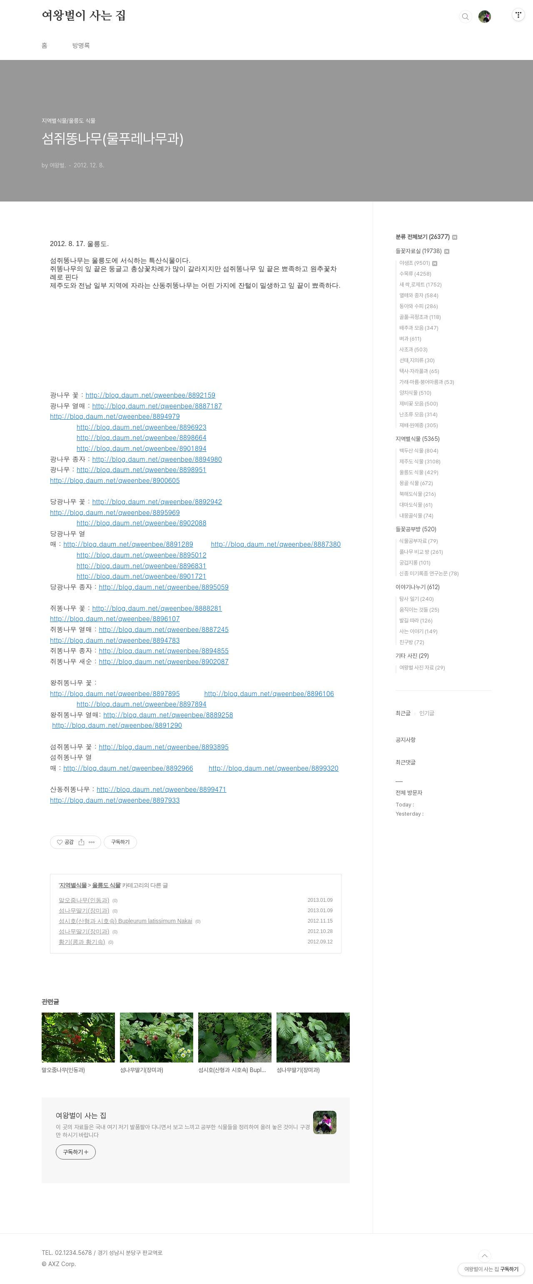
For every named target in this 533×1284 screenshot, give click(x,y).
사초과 (413, 349)
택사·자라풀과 (419, 371)
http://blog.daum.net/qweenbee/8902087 (164, 661)
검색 (465, 16)
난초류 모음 (418, 414)
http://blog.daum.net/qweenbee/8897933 (115, 800)
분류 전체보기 (426, 237)
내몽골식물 (416, 516)
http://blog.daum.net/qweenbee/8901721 (142, 576)
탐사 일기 (416, 599)
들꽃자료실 (422, 251)
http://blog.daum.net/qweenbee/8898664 (142, 437)
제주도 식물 (420, 461)
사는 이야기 (418, 631)
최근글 (403, 713)
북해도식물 (417, 494)
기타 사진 (412, 655)
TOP (484, 1256)
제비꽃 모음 (418, 404)
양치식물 (415, 393)
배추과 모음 (418, 328)
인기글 (426, 713)
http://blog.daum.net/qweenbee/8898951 (142, 469)
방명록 (81, 46)
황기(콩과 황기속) (82, 941)
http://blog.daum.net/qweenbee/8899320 (274, 768)
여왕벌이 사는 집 (84, 16)
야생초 (418, 263)
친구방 (411, 642)
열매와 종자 (418, 295)
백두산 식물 (418, 451)
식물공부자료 (418, 541)
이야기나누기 (418, 587)
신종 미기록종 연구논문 (429, 573)
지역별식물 (73, 885)
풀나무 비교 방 (421, 552)
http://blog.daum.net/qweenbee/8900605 (115, 480)
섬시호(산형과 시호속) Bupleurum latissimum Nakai (125, 921)
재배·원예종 (418, 425)
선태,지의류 (417, 360)
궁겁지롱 (415, 563)
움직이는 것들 (419, 610)
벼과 (410, 339)
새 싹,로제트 (420, 284)
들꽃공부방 (416, 529)
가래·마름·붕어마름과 (426, 382)
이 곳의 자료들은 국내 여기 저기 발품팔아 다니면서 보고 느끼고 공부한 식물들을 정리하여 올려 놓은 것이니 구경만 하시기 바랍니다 (183, 1131)
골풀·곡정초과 (420, 317)
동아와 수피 (418, 306)
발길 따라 (416, 620)
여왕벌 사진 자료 (422, 667)
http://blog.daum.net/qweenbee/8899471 (162, 789)
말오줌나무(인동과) (84, 900)
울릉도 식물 (106, 885)
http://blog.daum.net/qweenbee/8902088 (142, 523)
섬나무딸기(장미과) (84, 910)
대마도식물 (416, 505)
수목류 (415, 274)
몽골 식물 (416, 483)
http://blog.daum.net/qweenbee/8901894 (142, 448)
